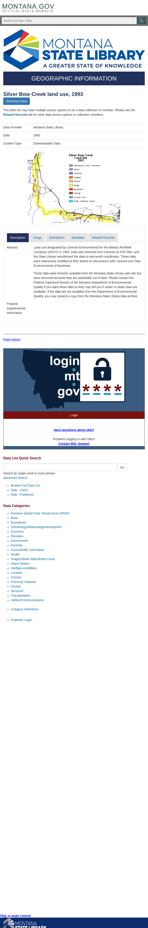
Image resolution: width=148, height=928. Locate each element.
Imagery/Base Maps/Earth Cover (33, 559)
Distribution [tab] (56, 237)
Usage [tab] (37, 237)
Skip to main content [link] (15, 916)
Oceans (16, 577)
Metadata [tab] (78, 237)
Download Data (16, 101)
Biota (14, 518)
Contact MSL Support (74, 443)
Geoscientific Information (27, 550)
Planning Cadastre (23, 582)
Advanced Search (15, 478)
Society (16, 586)
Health (15, 554)
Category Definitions (24, 609)
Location (16, 572)
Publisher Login (21, 620)
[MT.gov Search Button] (141, 20)
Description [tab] (17, 237)
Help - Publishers (22, 494)
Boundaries (18, 522)
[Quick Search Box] (59, 467)
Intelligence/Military (24, 568)
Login (74, 415)
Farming (16, 545)
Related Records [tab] (103, 237)
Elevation (17, 536)
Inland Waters (20, 563)
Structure (17, 591)
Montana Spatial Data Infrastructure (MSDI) (40, 513)
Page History (12, 339)
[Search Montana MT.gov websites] (74, 20)
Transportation (20, 595)
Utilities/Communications (27, 600)
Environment (19, 540)
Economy (17, 531)
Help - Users (19, 490)
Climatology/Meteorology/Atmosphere (36, 527)
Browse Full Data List (25, 485)
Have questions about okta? (74, 430)
